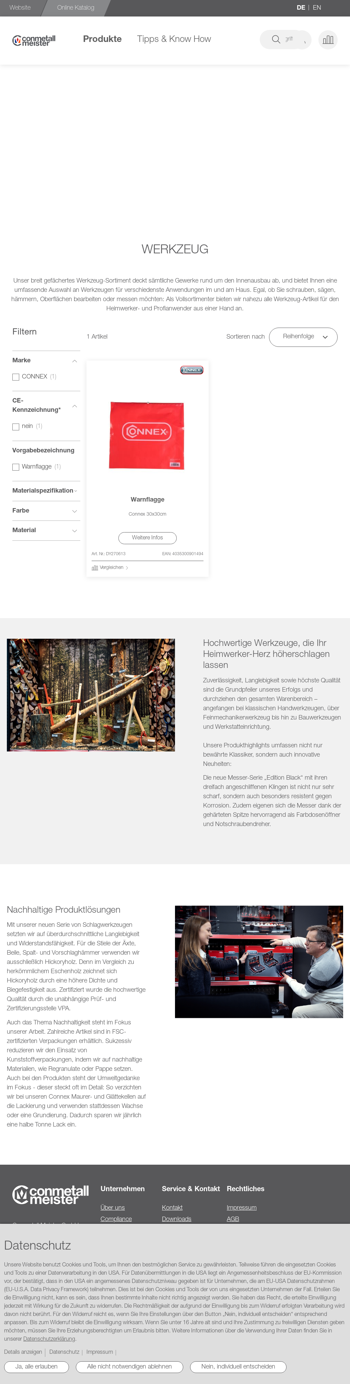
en (317, 8)
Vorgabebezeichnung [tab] (43, 451)
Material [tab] (24, 531)
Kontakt (172, 1208)
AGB (233, 1220)
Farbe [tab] (20, 511)
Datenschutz (64, 1352)
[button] (302, 40)
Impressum (242, 1208)
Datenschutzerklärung (49, 1339)
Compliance (116, 1220)
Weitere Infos (147, 538)
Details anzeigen (23, 1352)
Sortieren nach (245, 337)
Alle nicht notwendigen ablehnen (129, 1367)
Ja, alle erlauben (36, 1367)
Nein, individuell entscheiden (238, 1367)
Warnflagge (147, 500)
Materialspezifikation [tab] (42, 491)
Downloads (176, 1220)
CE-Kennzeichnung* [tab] (36, 406)
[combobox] (234, 39)
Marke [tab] (21, 361)
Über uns (113, 1208)
